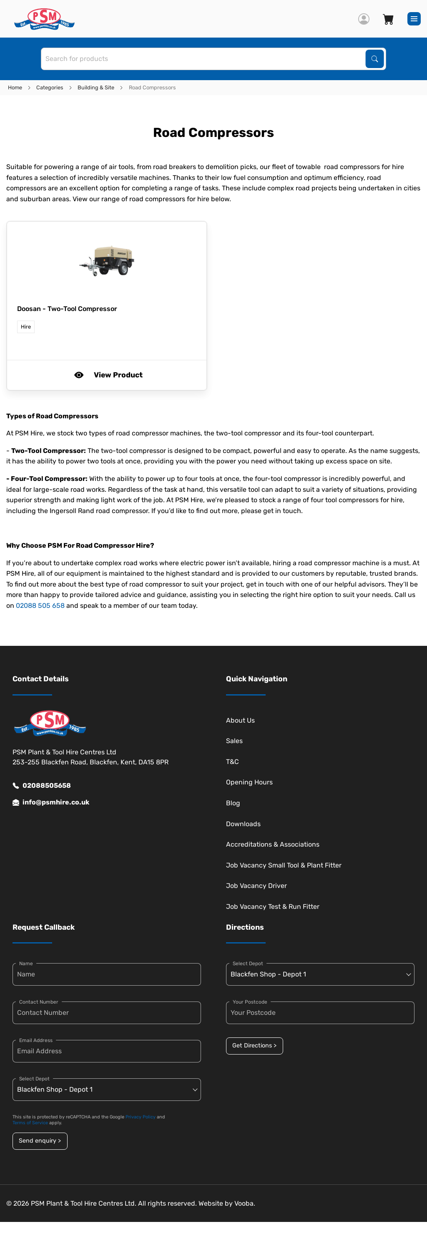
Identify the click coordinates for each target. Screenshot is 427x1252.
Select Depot (34, 1079)
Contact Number (38, 1002)
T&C (232, 762)
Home (15, 87)
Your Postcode (250, 1002)
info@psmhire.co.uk (51, 802)
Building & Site (96, 87)
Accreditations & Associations (272, 844)
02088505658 (42, 786)
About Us (240, 720)
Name (26, 963)
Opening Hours (249, 782)
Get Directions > (254, 1045)
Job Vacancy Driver (256, 886)
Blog (233, 803)
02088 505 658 (40, 606)
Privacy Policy (141, 1117)
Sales (234, 741)
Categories (49, 87)
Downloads (243, 824)
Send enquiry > (40, 1140)
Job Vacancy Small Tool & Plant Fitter (284, 865)
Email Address (36, 1040)
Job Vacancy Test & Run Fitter (272, 907)
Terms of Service (30, 1123)
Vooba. (244, 1203)
